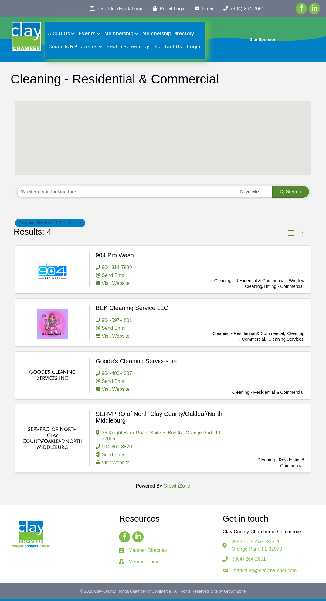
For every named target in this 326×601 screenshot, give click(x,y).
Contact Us (168, 48)
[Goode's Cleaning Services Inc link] (52, 377)
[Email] (203, 8)
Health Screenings (129, 48)
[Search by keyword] (126, 194)
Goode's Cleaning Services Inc (137, 363)
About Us (59, 35)
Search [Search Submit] (290, 193)
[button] (163, 134)
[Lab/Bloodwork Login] (114, 8)
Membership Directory (169, 35)
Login (194, 48)
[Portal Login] (167, 8)
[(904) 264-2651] (242, 8)
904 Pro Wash (115, 257)
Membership (119, 35)
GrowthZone (176, 488)
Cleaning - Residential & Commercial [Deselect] (50, 225)
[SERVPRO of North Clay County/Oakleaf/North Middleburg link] (52, 440)
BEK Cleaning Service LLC (132, 310)
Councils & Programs (73, 48)
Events (87, 35)
